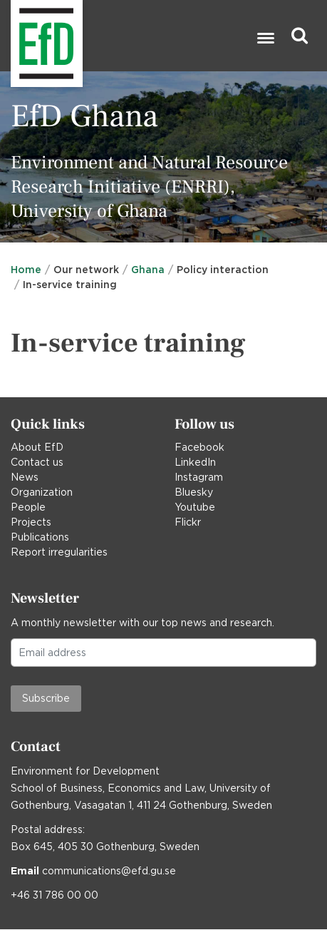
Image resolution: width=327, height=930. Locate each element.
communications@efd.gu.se (109, 871)
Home (26, 269)
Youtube (195, 507)
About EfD (37, 447)
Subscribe (46, 698)
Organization (42, 492)
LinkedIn (195, 462)
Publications (40, 537)
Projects (31, 522)
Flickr (188, 522)
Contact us (37, 462)
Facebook (199, 447)
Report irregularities (59, 552)
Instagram (199, 477)
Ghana (148, 269)
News (24, 477)
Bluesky (194, 492)
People (28, 507)
